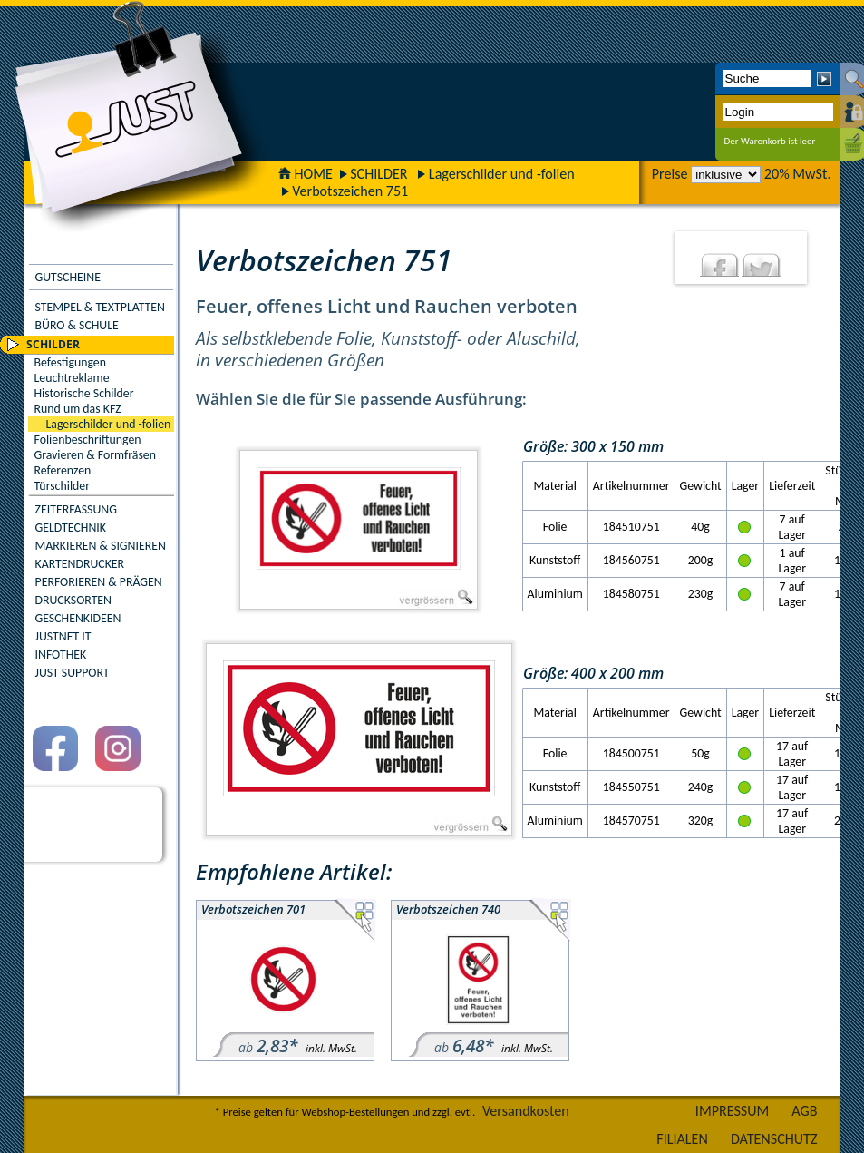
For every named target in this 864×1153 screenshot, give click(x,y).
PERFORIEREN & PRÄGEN (98, 582)
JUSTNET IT (63, 636)
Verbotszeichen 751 (350, 191)
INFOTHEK (61, 654)
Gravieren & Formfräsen (95, 455)
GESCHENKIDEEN (78, 618)
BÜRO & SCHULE (77, 325)
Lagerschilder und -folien (502, 173)
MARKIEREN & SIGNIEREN (100, 545)
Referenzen (63, 470)
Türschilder (62, 485)
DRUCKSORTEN (73, 600)
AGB (804, 1110)
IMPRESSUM (732, 1110)
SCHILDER (378, 173)
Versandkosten (525, 1110)
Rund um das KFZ (77, 408)
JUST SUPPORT (72, 672)
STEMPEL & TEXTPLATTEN (100, 307)
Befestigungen (70, 362)
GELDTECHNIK (70, 527)
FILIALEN (682, 1139)
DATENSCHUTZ (774, 1139)
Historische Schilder (84, 393)
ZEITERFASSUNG (76, 509)
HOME (305, 173)
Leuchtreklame (72, 378)
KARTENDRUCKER (80, 564)
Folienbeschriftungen (87, 439)
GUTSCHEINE (68, 277)
